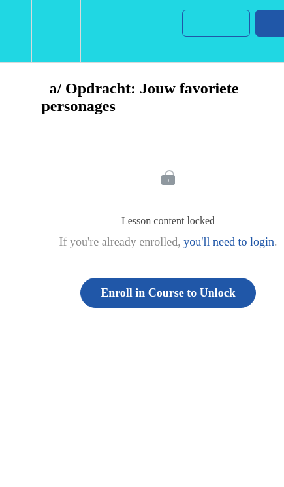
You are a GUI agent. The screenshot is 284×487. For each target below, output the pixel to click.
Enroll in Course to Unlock (168, 292)
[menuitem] (55, 31)
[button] (15, 31)
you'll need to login (228, 241)
